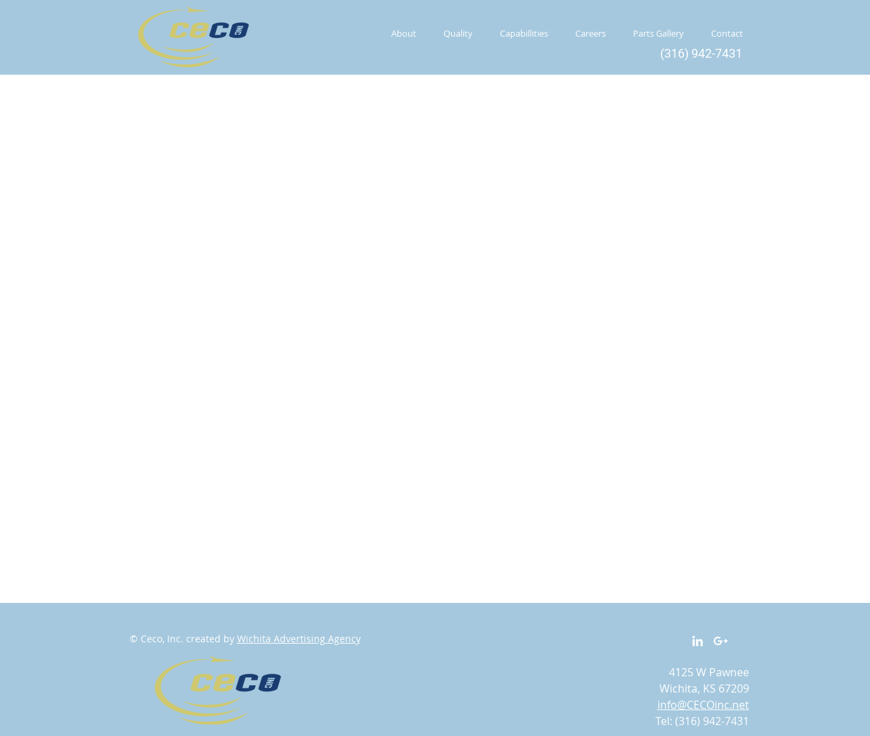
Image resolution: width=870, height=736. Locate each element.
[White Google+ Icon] (720, 640)
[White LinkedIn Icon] (697, 640)
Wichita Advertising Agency (299, 638)
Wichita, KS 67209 (704, 688)
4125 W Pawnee (709, 672)
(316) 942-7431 (712, 721)
